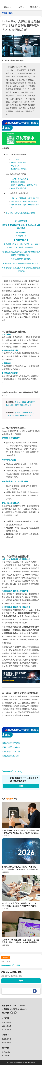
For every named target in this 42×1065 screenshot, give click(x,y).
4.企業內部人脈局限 (19, 169)
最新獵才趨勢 (6, 1042)
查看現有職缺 (6, 1022)
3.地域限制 (15, 165)
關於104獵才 (6, 1052)
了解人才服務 (6, 1026)
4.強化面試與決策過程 (19, 188)
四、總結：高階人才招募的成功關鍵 (20, 212)
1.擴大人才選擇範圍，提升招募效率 (25, 198)
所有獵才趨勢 (7, 13)
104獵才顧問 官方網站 (11, 743)
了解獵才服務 (6, 1039)
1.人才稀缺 (15, 159)
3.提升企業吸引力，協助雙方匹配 (24, 185)
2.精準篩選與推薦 (18, 182)
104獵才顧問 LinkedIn (11, 751)
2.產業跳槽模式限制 (19, 162)
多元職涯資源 (6, 1029)
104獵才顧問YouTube (10, 756)
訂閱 (21, 980)
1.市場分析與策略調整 (19, 179)
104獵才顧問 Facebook (11, 747)
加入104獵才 (6, 1055)
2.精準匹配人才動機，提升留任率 (24, 201)
